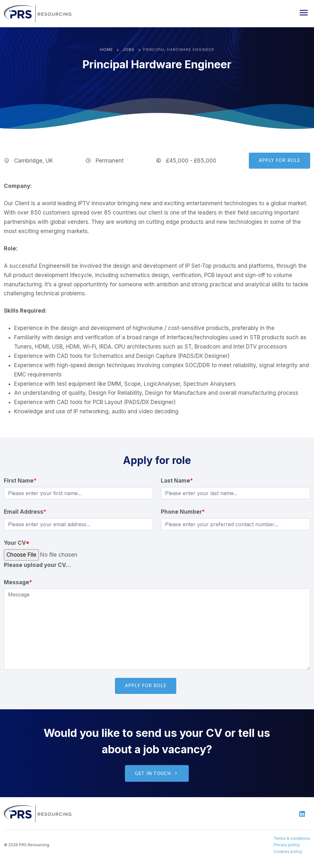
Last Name (177, 480)
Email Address (25, 512)
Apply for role (279, 160)
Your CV (17, 543)
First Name (20, 480)
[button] (303, 12)
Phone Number (183, 512)
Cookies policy (288, 851)
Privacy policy (287, 844)
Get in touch (157, 773)
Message (18, 582)
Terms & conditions (292, 838)
